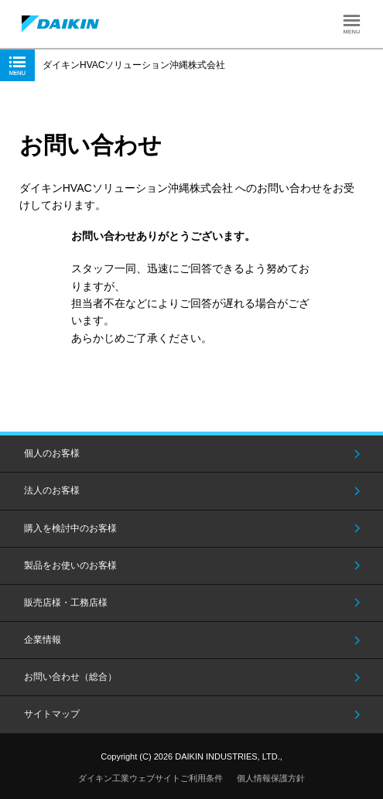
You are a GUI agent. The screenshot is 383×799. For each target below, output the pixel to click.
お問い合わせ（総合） (70, 676)
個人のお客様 (52, 453)
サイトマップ (52, 714)
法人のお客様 (52, 490)
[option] (191, 177)
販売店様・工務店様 (66, 602)
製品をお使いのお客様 (70, 565)
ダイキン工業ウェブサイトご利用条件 (150, 778)
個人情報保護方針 (271, 778)
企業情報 (42, 639)
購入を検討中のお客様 (70, 528)
